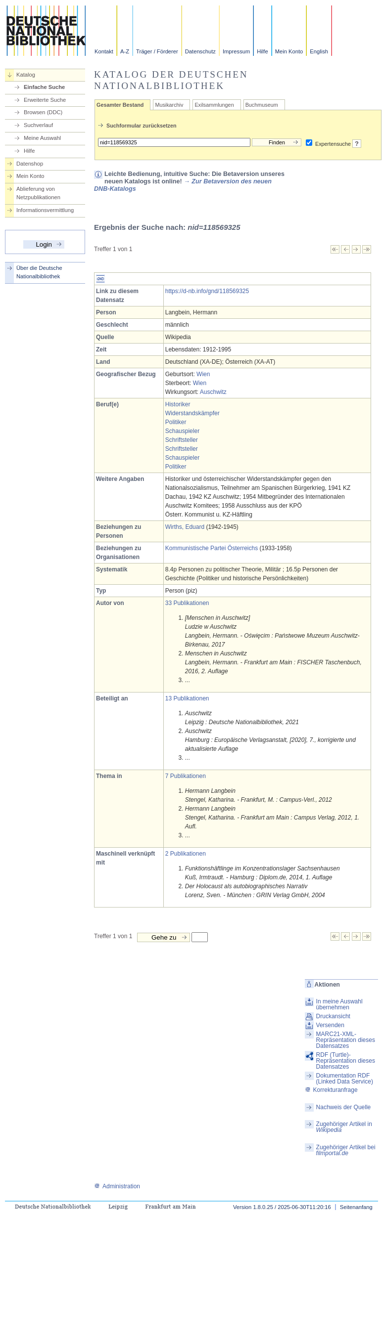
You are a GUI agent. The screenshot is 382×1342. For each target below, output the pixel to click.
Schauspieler (182, 431)
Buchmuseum (261, 105)
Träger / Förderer (157, 51)
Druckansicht (333, 1016)
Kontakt (104, 51)
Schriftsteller (181, 439)
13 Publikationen (187, 698)
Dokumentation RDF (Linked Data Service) (344, 1078)
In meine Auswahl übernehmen (339, 1004)
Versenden (330, 1025)
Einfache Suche (44, 87)
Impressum (236, 51)
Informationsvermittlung (45, 210)
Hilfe (262, 51)
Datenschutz (200, 51)
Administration (117, 1186)
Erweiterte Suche (45, 100)
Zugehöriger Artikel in (344, 1127)
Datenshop (29, 164)
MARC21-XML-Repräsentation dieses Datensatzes (345, 1040)
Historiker (178, 404)
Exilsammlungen (214, 105)
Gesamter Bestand (119, 105)
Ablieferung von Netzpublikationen (38, 193)
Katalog (25, 75)
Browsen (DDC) (43, 112)
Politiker (176, 422)
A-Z (124, 51)
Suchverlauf (38, 125)
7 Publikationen (185, 776)
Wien (203, 374)
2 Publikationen (185, 853)
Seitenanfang (356, 1207)
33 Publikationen (187, 603)
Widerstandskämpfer (192, 413)
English (319, 51)
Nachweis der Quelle (343, 1107)
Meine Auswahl (42, 138)
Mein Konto (289, 51)
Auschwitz (213, 392)
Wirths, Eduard (184, 526)
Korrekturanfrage (331, 1089)
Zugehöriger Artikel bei (346, 1150)
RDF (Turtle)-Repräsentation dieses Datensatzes (345, 1060)
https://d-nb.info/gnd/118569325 (207, 291)
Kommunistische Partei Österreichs (211, 548)
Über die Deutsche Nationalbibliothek (39, 272)
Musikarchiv (169, 105)
